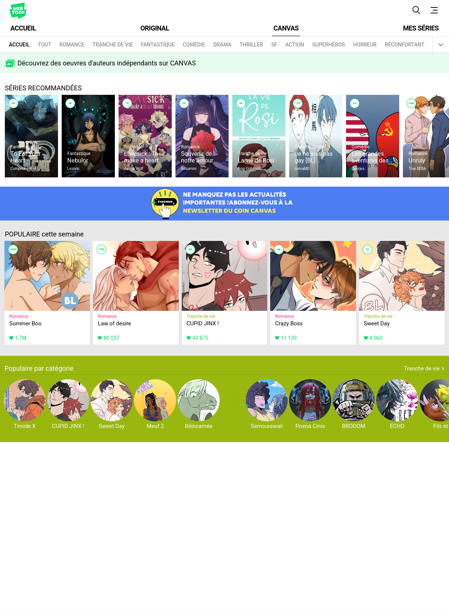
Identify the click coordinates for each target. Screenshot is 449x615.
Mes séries (421, 28)
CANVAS (286, 28)
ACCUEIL (23, 28)
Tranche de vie (422, 368)
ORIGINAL (154, 28)
